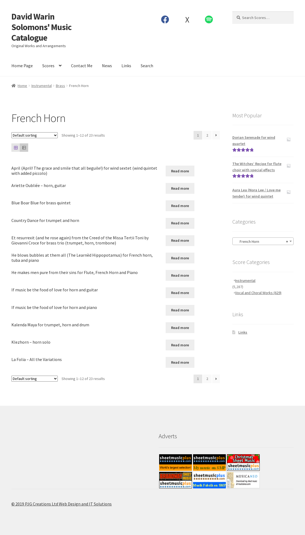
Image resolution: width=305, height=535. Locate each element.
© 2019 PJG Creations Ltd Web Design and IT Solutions (61, 504)
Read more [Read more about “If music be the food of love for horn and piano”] (180, 310)
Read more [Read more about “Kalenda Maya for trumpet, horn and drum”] (180, 327)
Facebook (165, 19)
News (107, 65)
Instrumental (41, 85)
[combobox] (263, 241)
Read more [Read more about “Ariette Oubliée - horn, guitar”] (180, 188)
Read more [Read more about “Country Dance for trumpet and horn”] (180, 223)
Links (126, 65)
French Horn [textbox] (261, 241)
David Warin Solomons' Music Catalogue (41, 27)
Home (22, 85)
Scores (48, 65)
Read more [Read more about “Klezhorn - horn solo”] (180, 345)
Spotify (209, 19)
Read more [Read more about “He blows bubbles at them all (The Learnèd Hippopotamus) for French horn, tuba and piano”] (180, 258)
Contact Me (81, 65)
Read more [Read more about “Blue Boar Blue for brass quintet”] (180, 205)
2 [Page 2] (207, 135)
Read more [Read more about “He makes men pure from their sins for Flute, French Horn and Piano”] (180, 275)
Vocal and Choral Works (258, 292)
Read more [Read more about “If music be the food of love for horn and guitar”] (180, 292)
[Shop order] (34, 135)
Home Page (22, 65)
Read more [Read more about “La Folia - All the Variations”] (180, 362)
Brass (60, 85)
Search (147, 65)
